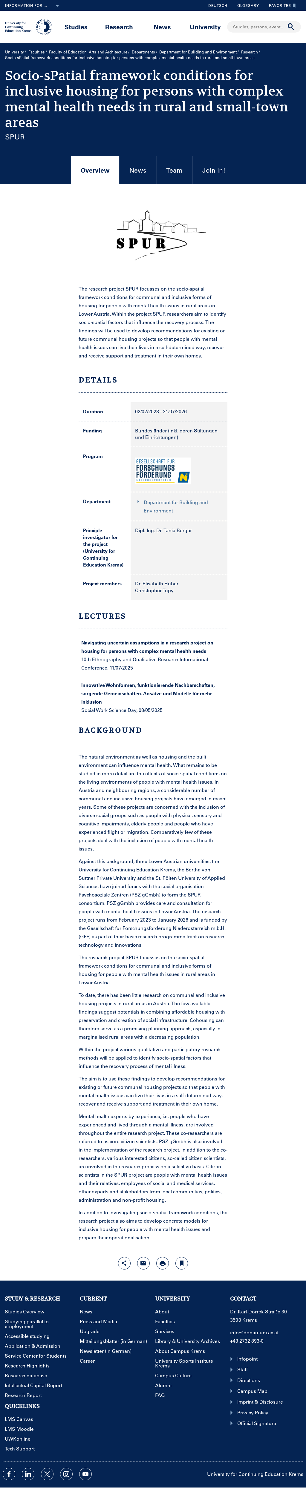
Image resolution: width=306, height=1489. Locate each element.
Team (174, 170)
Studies (76, 27)
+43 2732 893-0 (247, 1341)
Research (119, 27)
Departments (143, 51)
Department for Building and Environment (198, 51)
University (205, 27)
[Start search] (291, 27)
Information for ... (33, 6)
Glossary (246, 5)
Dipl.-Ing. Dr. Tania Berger (163, 530)
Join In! (213, 170)
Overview (90, 175)
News (162, 27)
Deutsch (217, 5)
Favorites (280, 5)
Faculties (36, 51)
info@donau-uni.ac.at (254, 1332)
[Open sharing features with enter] (124, 1263)
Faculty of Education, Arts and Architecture (88, 51)
